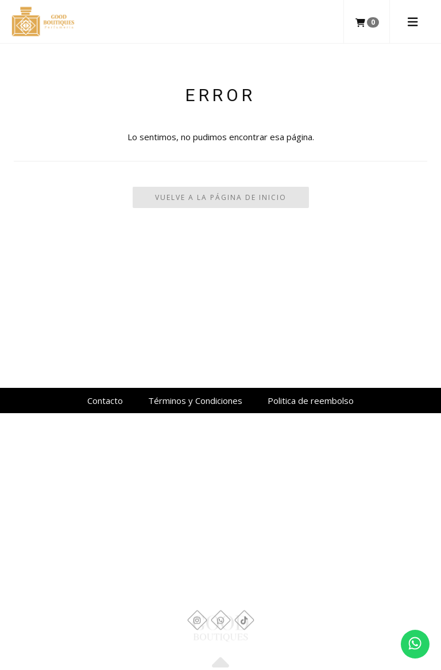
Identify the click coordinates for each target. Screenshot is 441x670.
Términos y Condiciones (195, 400)
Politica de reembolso (311, 400)
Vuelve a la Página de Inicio (221, 197)
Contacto (105, 400)
